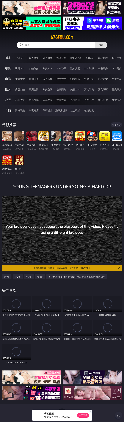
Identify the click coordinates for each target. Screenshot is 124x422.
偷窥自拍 (20, 89)
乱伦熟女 (103, 79)
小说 (8, 100)
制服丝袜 (75, 79)
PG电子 (20, 57)
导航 (8, 110)
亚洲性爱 (20, 79)
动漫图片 (61, 89)
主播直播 (103, 68)
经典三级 (89, 79)
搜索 (101, 45)
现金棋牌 (103, 57)
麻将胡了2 (75, 57)
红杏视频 (75, 110)
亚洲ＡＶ (20, 68)
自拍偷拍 (34, 68)
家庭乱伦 (34, 100)
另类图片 (117, 89)
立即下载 (83, 415)
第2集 (17, 276)
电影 (8, 79)
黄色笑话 (103, 100)
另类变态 (117, 79)
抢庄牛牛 (117, 57)
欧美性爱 (61, 79)
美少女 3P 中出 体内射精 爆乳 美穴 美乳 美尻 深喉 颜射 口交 (77, 276)
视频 (8, 68)
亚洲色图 (34, 89)
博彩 (8, 58)
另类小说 (89, 100)
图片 (8, 89)
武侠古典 (61, 100)
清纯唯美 (89, 89)
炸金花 (89, 57)
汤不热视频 (61, 110)
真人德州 (34, 57)
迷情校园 (75, 100)
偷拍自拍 (34, 79)
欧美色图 (47, 89)
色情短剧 (89, 110)
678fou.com (61, 37)
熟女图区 (103, 89)
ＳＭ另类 (117, 68)
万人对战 (47, 57)
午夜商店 (34, 110)
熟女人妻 (75, 68)
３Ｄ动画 (61, 68)
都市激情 (20, 100)
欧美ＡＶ (47, 68)
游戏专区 (61, 57)
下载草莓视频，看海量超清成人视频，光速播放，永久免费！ (77, 268)
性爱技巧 (117, 100)
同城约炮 (20, 110)
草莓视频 (47, 110)
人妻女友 (47, 100)
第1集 (6, 276)
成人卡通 (47, 79)
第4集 (40, 276)
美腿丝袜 (75, 89)
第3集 (29, 276)
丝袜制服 (89, 68)
